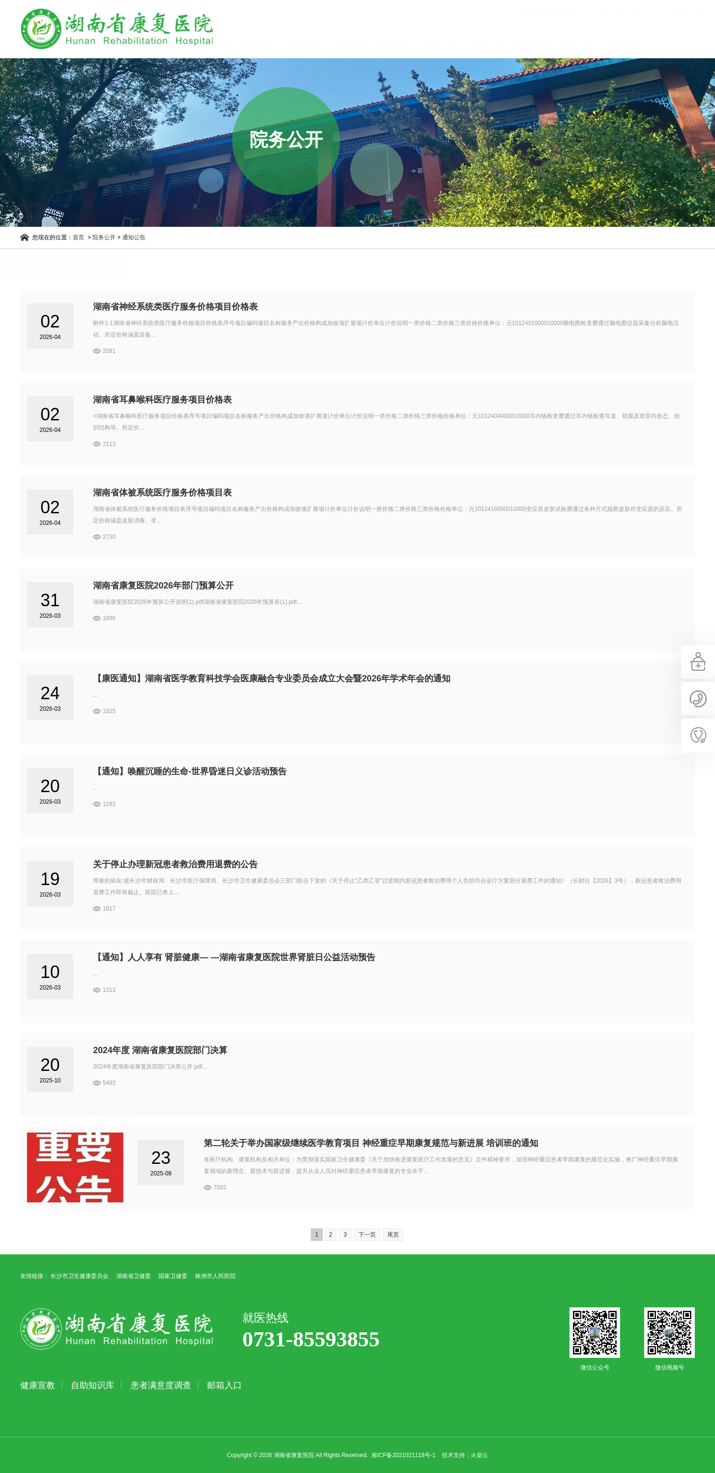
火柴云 (479, 1455)
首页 (252, 43)
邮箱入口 (224, 1385)
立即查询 (697, 10)
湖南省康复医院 (109, 29)
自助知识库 (92, 1385)
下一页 (367, 1234)
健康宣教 (664, 43)
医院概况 (298, 43)
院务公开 (618, 43)
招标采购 (39, 269)
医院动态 (344, 43)
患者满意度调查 (161, 1385)
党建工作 (527, 43)
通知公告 (141, 237)
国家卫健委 (173, 1276)
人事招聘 (91, 269)
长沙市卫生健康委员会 (79, 1276)
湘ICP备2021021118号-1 (403, 1455)
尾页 (393, 1234)
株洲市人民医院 (215, 1276)
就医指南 (389, 43)
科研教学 (572, 43)
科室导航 (435, 43)
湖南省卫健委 (133, 1276)
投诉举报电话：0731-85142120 (538, 10)
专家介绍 (481, 43)
